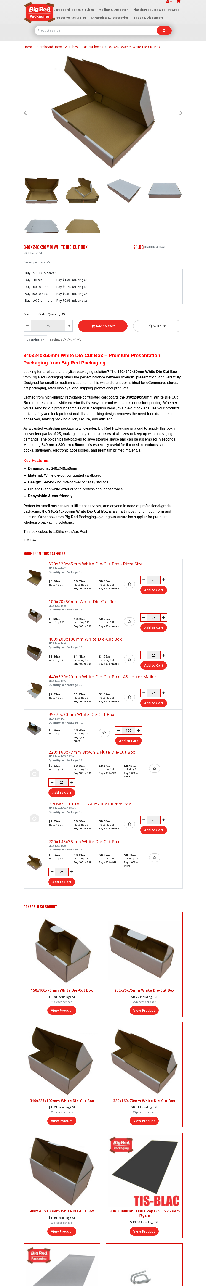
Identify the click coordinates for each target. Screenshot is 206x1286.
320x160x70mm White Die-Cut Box (144, 1100)
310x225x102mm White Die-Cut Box (62, 1100)
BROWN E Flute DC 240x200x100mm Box (89, 804)
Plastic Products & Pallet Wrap (156, 10)
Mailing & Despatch (113, 10)
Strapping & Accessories (109, 18)
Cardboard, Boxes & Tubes (74, 10)
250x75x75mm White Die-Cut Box (144, 990)
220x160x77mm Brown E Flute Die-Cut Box (91, 752)
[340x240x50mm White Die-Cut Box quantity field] (48, 326)
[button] (157, 326)
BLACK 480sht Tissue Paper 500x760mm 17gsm (144, 1213)
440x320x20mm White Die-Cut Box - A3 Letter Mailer (102, 676)
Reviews (65, 340)
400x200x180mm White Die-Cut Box (85, 639)
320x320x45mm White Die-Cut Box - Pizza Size (95, 564)
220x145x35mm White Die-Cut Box (83, 841)
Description (35, 340)
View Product (62, 1010)
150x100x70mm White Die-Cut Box (62, 990)
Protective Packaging (70, 18)
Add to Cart (103, 326)
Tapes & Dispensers (148, 18)
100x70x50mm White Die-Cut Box (82, 601)
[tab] (35, 339)
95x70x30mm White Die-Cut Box (81, 714)
